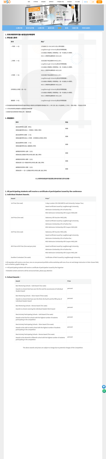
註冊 (93, 2)
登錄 (99, 2)
